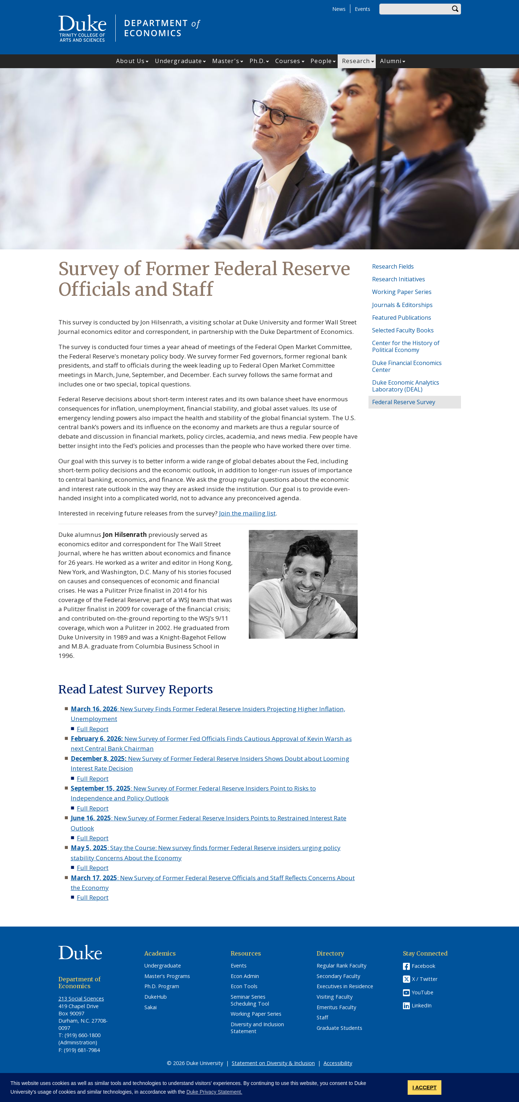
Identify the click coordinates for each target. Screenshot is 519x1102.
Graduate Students (339, 1028)
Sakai (150, 1007)
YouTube (422, 992)
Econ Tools (244, 986)
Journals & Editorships (402, 305)
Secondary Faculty (338, 976)
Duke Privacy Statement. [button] (214, 1092)
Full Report (92, 729)
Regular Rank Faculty (341, 965)
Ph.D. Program (161, 986)
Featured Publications (401, 318)
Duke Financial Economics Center (407, 366)
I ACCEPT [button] (424, 1087)
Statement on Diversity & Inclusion (273, 1063)
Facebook (423, 965)
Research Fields (393, 266)
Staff (322, 1017)
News (339, 8)
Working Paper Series (402, 292)
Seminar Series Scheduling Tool (250, 1000)
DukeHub (155, 997)
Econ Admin (245, 976)
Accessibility (338, 1063)
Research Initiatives (398, 279)
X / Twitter (424, 978)
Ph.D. (257, 61)
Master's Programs (167, 976)
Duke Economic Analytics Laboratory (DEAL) (405, 385)
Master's (225, 61)
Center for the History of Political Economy (406, 346)
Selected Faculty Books (403, 330)
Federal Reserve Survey (403, 402)
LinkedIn (422, 1005)
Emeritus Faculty (336, 1007)
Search (455, 9)
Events (362, 8)
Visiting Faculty (335, 997)
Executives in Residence (345, 986)
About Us (130, 61)
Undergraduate (178, 61)
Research (356, 61)
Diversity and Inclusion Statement (257, 1028)
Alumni (390, 61)
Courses (288, 61)
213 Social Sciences (81, 998)
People (321, 61)
